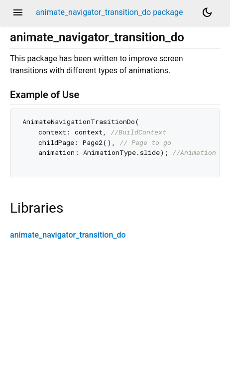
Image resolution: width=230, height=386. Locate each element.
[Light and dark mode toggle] (207, 12)
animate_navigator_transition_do (68, 235)
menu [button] (18, 12)
